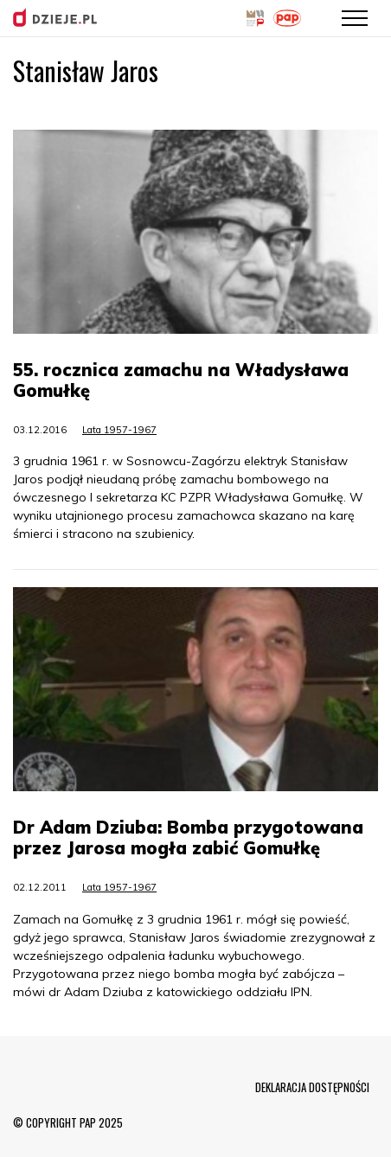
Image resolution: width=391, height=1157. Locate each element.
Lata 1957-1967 (119, 430)
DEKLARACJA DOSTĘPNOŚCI (312, 1087)
